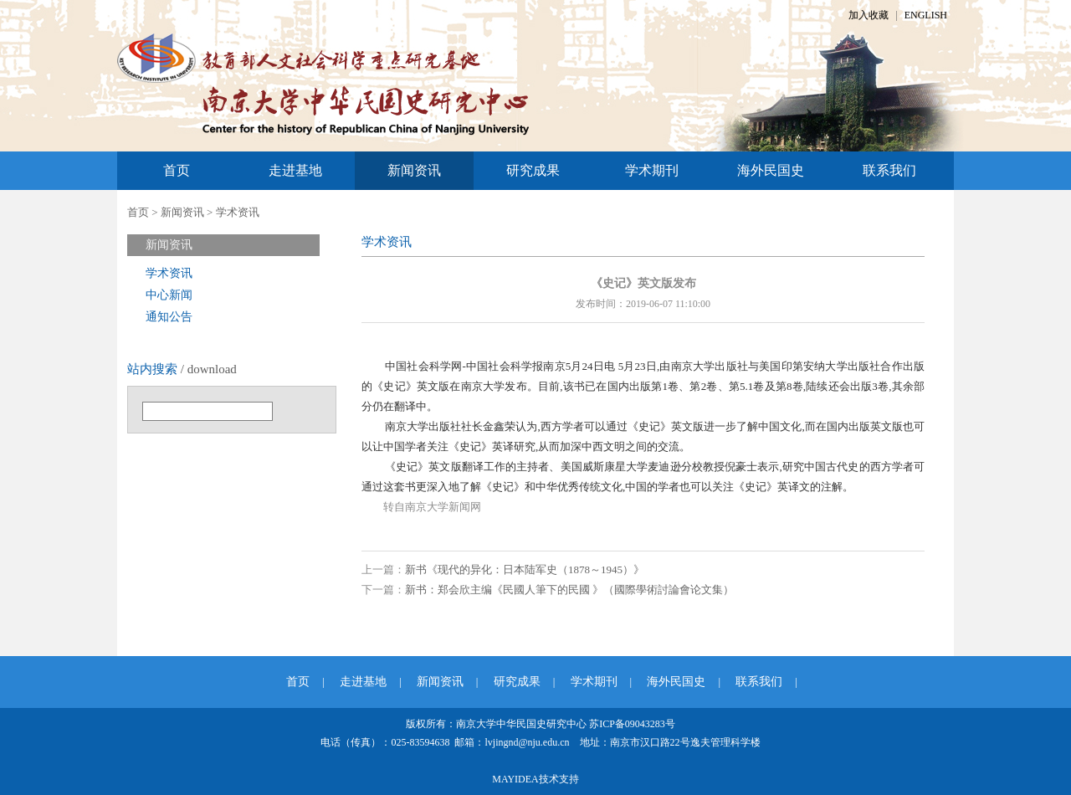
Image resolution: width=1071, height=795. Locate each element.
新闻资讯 (414, 170)
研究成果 (533, 170)
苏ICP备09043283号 (632, 724)
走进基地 (295, 170)
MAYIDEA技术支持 (535, 779)
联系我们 (889, 170)
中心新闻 (169, 295)
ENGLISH (925, 15)
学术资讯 (237, 212)
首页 (176, 170)
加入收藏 (868, 15)
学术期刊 (652, 170)
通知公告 (169, 316)
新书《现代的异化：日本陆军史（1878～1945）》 (524, 569)
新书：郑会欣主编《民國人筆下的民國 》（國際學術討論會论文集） (569, 589)
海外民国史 (770, 170)
